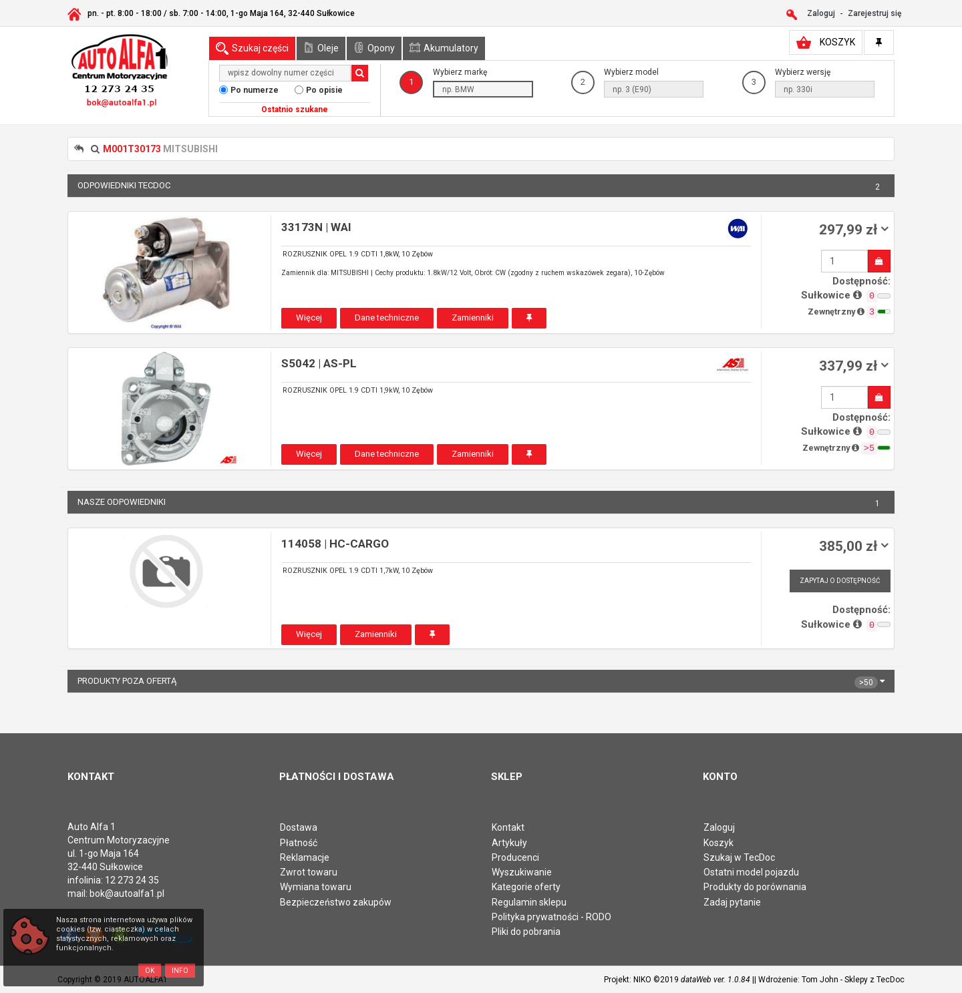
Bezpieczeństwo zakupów (335, 902)
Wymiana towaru (315, 886)
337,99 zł (849, 366)
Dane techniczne (387, 318)
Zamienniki (473, 318)
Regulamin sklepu (529, 902)
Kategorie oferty (526, 886)
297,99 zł (849, 230)
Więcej (309, 318)
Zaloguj (719, 827)
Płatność (298, 842)
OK (149, 970)
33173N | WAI (316, 227)
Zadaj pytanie (732, 902)
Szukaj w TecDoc (739, 857)
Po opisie (324, 90)
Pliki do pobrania (526, 931)
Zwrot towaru (308, 872)
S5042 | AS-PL (319, 363)
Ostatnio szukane (294, 109)
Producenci (515, 857)
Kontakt (508, 827)
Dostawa (298, 827)
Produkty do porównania (754, 886)
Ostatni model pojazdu (751, 872)
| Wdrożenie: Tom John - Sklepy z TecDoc (829, 979)
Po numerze (254, 90)
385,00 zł (849, 546)
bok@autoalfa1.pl (127, 893)
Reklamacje (304, 857)
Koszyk (718, 842)
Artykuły (509, 842)
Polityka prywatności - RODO (551, 917)
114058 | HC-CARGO (335, 543)
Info (180, 970)
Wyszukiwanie (522, 872)
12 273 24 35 (132, 880)
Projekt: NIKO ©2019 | (679, 979)
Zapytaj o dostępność (840, 580)
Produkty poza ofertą (481, 681)
